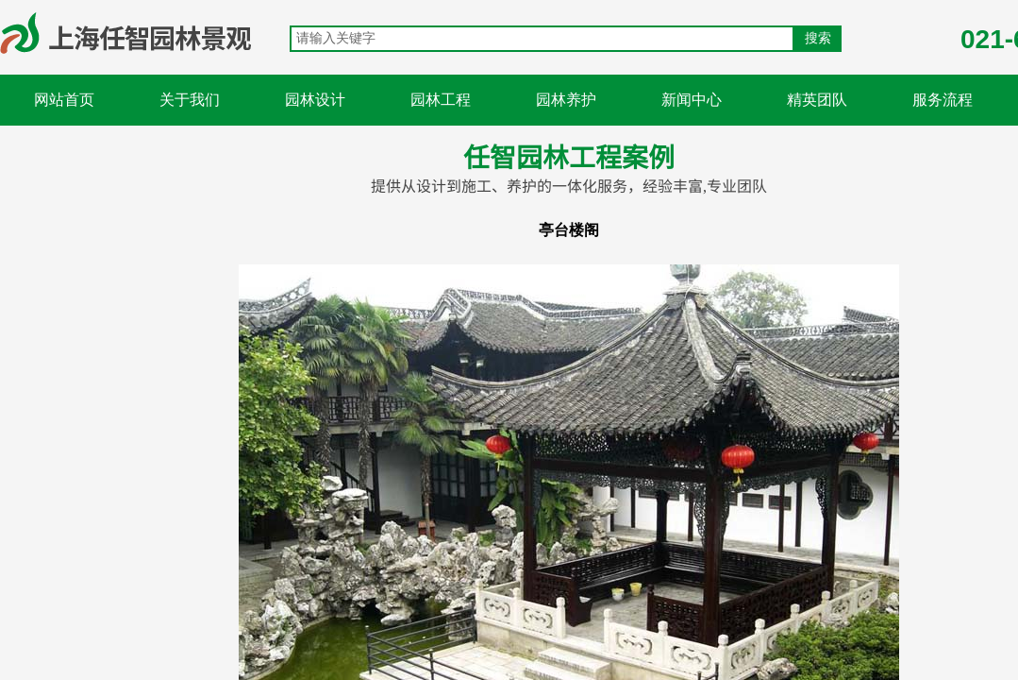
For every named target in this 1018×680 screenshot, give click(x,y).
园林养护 (566, 100)
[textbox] (542, 39)
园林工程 (440, 100)
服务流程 (942, 100)
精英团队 (817, 100)
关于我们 (189, 100)
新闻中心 (691, 100)
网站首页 (64, 100)
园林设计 (315, 100)
